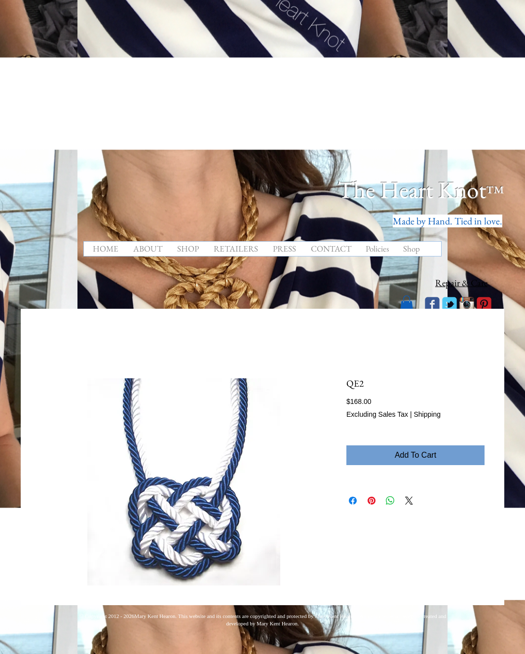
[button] (406, 303)
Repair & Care (461, 283)
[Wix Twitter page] (449, 304)
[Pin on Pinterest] (371, 501)
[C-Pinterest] (484, 304)
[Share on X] (409, 501)
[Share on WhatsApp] (390, 501)
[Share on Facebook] (353, 501)
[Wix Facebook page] (432, 304)
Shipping (427, 414)
